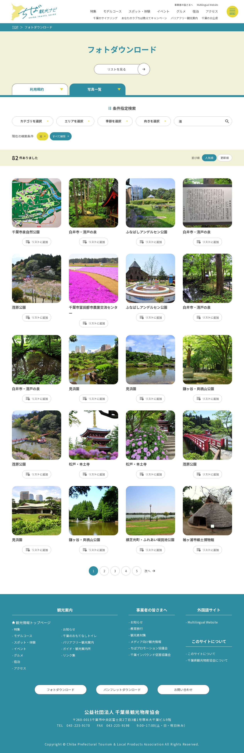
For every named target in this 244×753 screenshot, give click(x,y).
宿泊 (196, 11)
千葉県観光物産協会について (208, 660)
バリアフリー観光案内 (184, 18)
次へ (147, 570)
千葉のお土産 (210, 18)
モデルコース (112, 11)
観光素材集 (138, 635)
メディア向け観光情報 (145, 641)
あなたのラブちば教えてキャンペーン (144, 18)
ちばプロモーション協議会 (149, 648)
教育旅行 (136, 628)
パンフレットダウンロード (122, 689)
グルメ (181, 11)
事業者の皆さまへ (184, 4)
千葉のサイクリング (105, 18)
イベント (163, 11)
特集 (93, 11)
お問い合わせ (183, 689)
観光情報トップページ (33, 622)
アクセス (212, 11)
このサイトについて (201, 653)
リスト (36, 242)
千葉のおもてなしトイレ (80, 635)
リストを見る (116, 69)
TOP (15, 27)
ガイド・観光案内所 (77, 648)
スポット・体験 (139, 11)
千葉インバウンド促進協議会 (150, 654)
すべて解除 (59, 136)
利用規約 (37, 89)
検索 (227, 121)
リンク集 (69, 655)
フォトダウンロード (61, 689)
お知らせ (69, 629)
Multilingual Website (207, 4)
